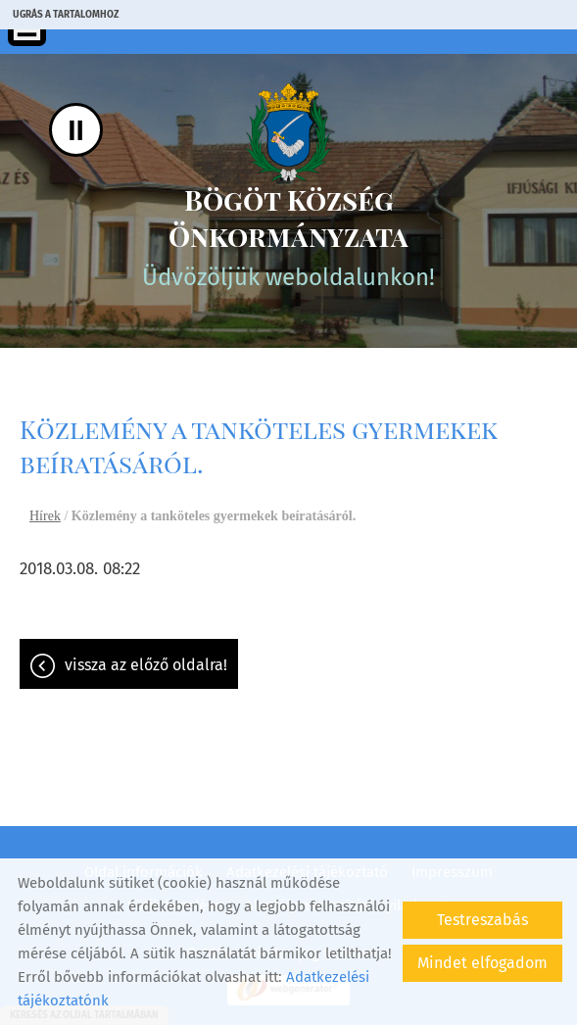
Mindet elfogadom (482, 962)
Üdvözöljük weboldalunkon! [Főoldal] (288, 236)
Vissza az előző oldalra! (146, 665)
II (76, 130)
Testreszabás (482, 919)
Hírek (45, 516)
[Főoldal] (288, 132)
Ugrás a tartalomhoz (66, 15)
